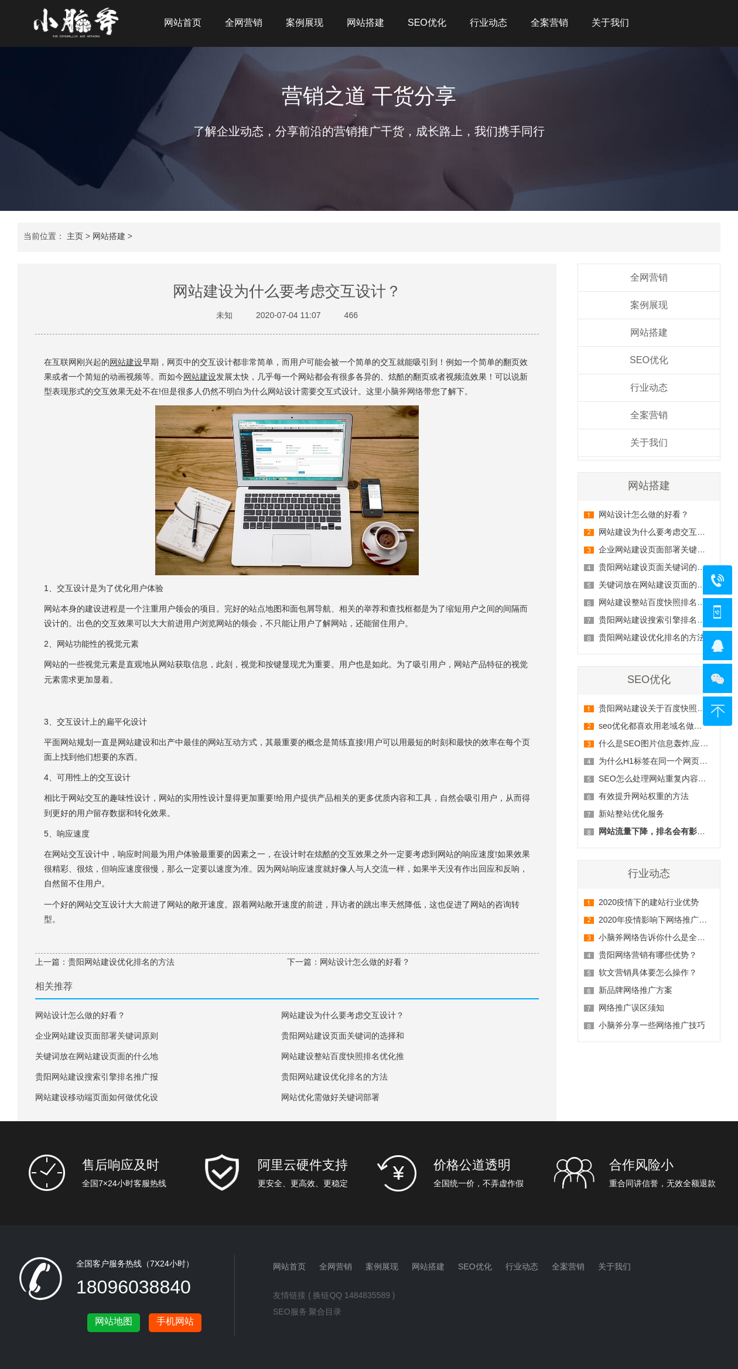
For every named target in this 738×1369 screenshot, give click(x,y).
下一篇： (303, 962)
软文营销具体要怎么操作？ (648, 972)
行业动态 (488, 23)
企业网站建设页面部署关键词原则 (96, 1035)
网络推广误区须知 (631, 1007)
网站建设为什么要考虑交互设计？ (660, 532)
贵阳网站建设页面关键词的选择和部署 (668, 567)
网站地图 (113, 1321)
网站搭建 (365, 23)
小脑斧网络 (402, 391)
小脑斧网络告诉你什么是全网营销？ (664, 937)
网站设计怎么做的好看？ (644, 514)
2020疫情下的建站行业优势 (649, 902)
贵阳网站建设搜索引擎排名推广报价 (664, 619)
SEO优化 (427, 23)
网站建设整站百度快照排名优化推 (342, 1056)
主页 (75, 236)
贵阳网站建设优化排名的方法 (652, 637)
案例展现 (304, 23)
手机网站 (175, 1321)
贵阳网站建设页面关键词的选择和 (342, 1035)
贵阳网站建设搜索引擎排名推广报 (96, 1076)
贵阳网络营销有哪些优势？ (648, 955)
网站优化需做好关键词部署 (330, 1097)
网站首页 (182, 23)
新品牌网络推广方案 (635, 990)
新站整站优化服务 (631, 813)
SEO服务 (290, 1311)
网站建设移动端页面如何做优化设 (96, 1097)
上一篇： (51, 962)
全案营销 (549, 23)
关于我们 (610, 23)
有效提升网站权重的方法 (644, 796)
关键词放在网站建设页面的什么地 (96, 1056)
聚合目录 (325, 1311)
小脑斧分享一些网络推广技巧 (652, 1025)
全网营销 (243, 23)
